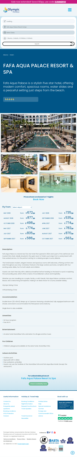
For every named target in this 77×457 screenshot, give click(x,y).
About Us (6, 404)
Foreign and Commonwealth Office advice (45, 413)
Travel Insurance (26, 416)
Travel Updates (26, 409)
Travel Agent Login (23, 444)
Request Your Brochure (28, 406)
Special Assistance (44, 406)
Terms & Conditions (9, 439)
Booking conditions (9, 411)
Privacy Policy (21, 439)
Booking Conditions (27, 402)
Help (39, 404)
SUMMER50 (60, 1)
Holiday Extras (42, 402)
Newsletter (24, 418)
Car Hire (41, 409)
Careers (6, 416)
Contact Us (7, 402)
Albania (5, 55)
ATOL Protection (8, 414)
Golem (12, 55)
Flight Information (27, 404)
